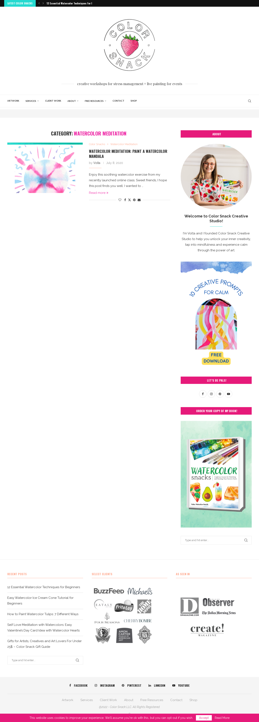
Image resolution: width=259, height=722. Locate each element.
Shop (134, 101)
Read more (98, 193)
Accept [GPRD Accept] (204, 717)
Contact (118, 101)
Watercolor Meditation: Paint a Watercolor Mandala (128, 153)
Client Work (53, 101)
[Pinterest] (131, 685)
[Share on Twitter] (129, 200)
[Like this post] (119, 200)
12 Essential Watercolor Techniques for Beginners (75, 3)
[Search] (250, 101)
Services (30, 101)
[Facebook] (78, 685)
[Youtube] (181, 685)
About (71, 101)
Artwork (13, 101)
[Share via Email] (139, 200)
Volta (96, 163)
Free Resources (94, 101)
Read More (222, 717)
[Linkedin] (157, 685)
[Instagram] (105, 685)
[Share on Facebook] (125, 200)
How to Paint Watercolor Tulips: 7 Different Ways (42, 614)
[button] (39, 3)
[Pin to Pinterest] (134, 200)
